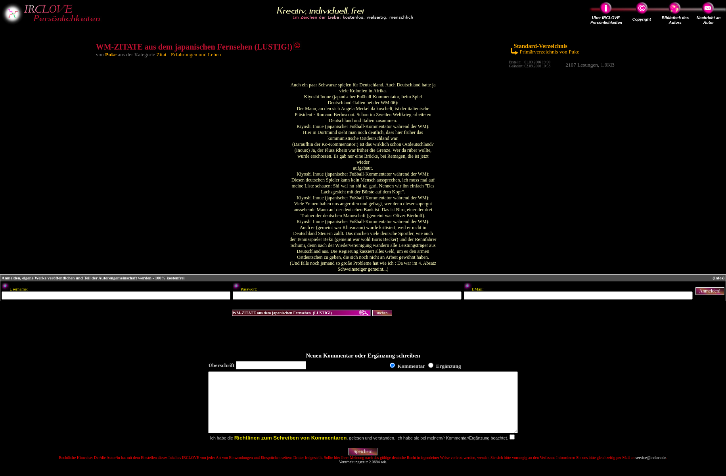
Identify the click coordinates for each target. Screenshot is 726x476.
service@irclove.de (651, 469)
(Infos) (718, 278)
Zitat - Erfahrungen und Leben (189, 54)
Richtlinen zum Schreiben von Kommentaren (290, 450)
